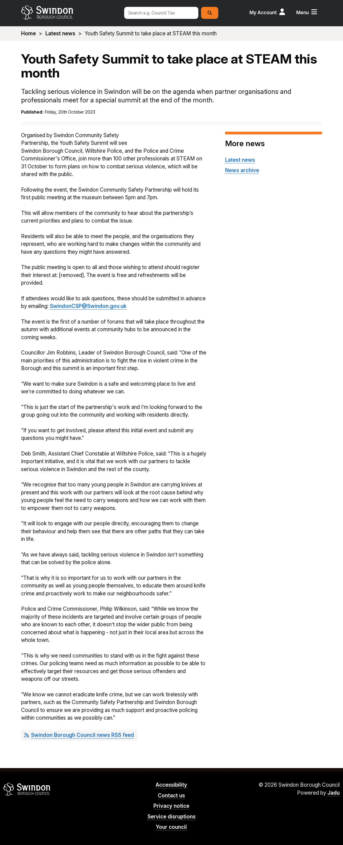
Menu (302, 12)
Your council (171, 827)
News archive (242, 170)
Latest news (60, 33)
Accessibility (171, 785)
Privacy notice (171, 806)
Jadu (333, 793)
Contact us (171, 795)
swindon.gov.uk (69, 12)
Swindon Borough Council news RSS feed (82, 735)
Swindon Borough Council (27, 789)
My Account (263, 12)
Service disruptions (171, 817)
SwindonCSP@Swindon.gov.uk (88, 306)
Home (28, 33)
